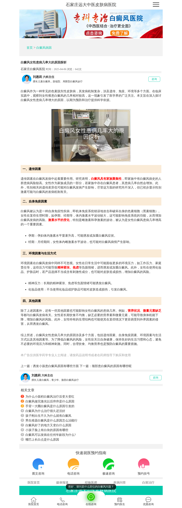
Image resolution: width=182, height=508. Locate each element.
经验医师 (91, 482)
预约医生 (119, 501)
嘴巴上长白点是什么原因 (40, 439)
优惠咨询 (148, 501)
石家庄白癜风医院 (33, 69)
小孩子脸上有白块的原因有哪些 (44, 430)
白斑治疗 (148, 482)
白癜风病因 (44, 47)
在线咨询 (91, 498)
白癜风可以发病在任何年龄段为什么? (48, 434)
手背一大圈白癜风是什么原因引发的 (47, 406)
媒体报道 (62, 482)
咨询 (154, 79)
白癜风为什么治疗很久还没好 (43, 411)
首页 (30, 47)
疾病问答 (120, 482)
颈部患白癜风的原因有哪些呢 (112, 366)
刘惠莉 (37, 76)
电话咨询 (62, 501)
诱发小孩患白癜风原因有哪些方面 (56, 366)
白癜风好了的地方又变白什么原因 (46, 425)
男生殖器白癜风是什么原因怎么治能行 (49, 420)
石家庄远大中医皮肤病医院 (91, 4)
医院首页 (34, 482)
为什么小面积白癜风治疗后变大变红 (47, 396)
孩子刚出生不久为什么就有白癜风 (46, 415)
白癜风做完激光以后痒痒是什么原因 (47, 401)
